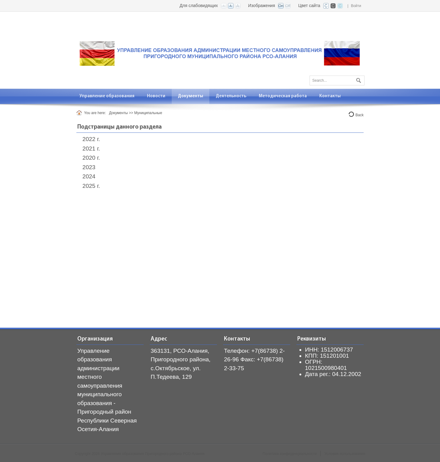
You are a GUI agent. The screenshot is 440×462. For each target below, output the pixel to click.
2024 (88, 176)
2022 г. (91, 139)
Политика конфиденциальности (289, 454)
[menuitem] (107, 96)
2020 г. (91, 158)
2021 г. (91, 148)
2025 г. (91, 186)
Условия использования (344, 454)
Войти (356, 6)
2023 (88, 167)
